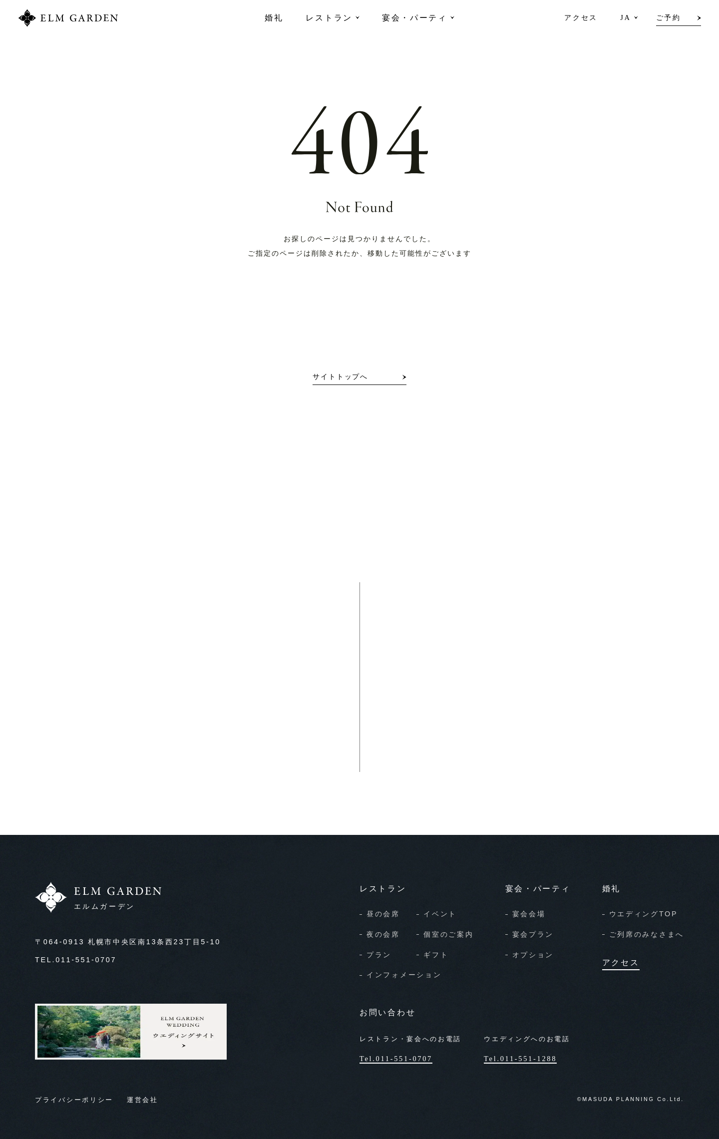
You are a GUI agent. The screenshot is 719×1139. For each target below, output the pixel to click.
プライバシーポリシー (74, 1100)
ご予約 (668, 17)
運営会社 (142, 1100)
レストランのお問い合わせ (182, 733)
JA (625, 17)
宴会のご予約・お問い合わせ (186, 760)
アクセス (581, 17)
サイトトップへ (340, 376)
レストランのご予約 (170, 704)
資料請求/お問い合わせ (453, 704)
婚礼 (274, 17)
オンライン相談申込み (451, 733)
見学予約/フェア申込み (453, 760)
